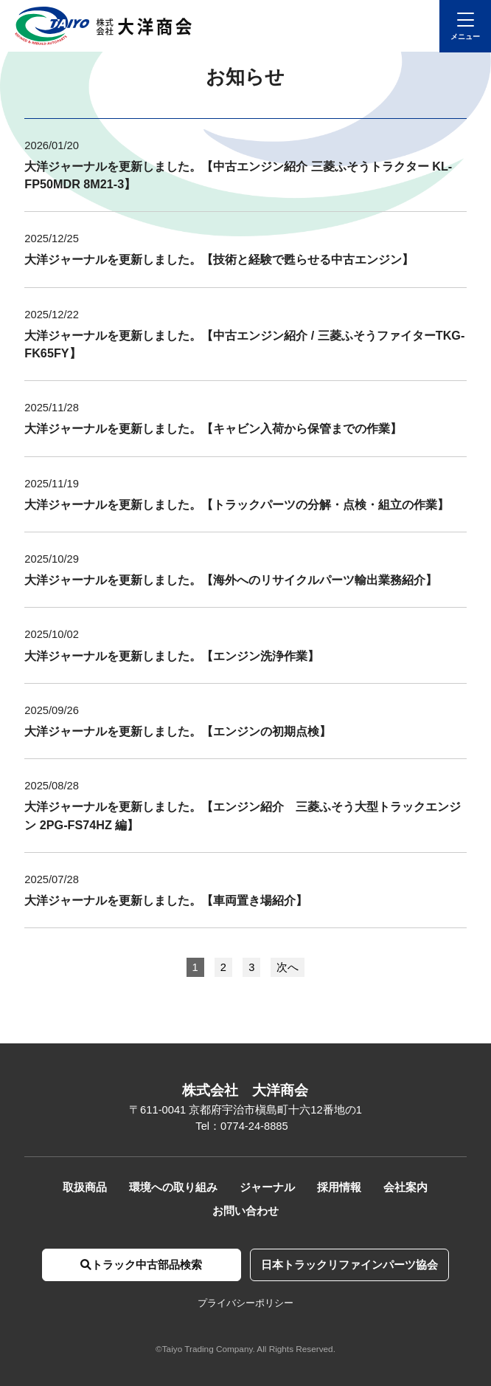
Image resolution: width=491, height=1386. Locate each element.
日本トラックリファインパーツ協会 (349, 1265)
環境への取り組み (173, 1187)
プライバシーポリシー (245, 1302)
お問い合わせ (245, 1211)
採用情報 (339, 1187)
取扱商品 (85, 1187)
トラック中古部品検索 (141, 1265)
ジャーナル (267, 1187)
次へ (287, 967)
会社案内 (405, 1187)
